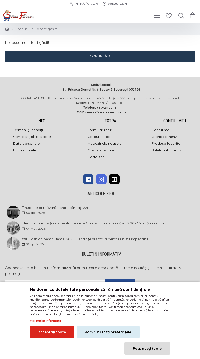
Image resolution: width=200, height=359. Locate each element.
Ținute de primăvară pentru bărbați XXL (55, 208)
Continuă (98, 56)
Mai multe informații (45, 321)
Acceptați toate (52, 332)
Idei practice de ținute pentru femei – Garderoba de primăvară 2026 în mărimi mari (93, 223)
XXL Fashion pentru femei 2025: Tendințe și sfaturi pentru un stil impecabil (85, 239)
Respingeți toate (147, 348)
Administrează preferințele (108, 332)
